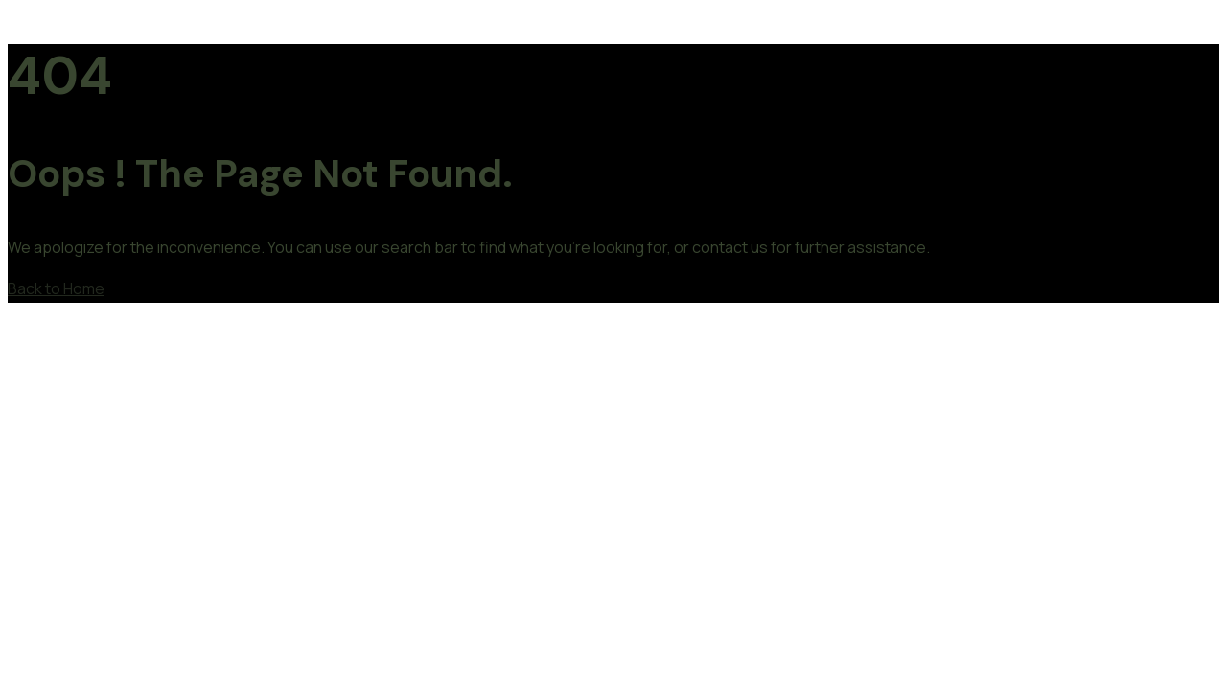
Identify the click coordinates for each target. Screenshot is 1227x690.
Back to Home (56, 288)
